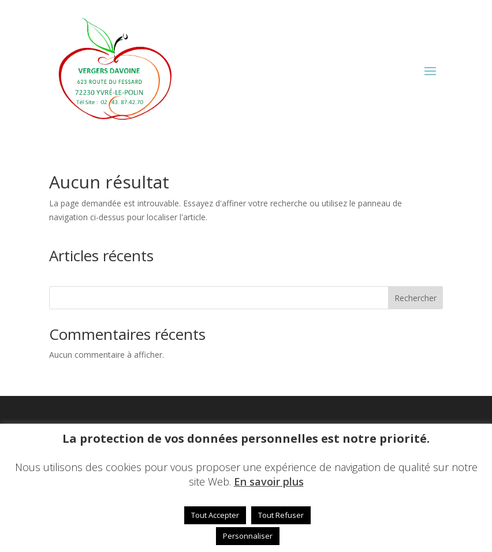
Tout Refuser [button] (281, 515)
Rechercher (415, 297)
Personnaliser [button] (248, 536)
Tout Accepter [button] (215, 515)
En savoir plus (269, 481)
